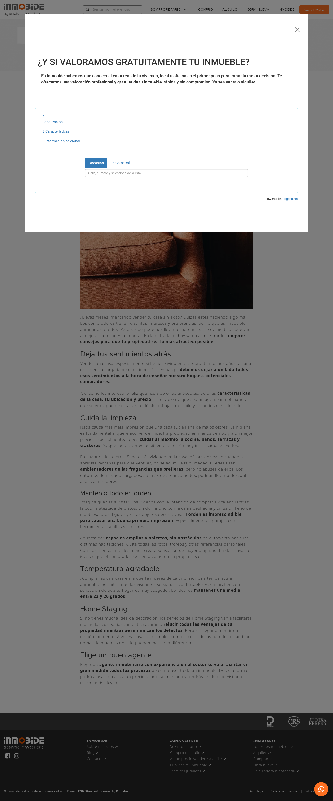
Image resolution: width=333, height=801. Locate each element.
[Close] (297, 28)
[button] (321, 789)
